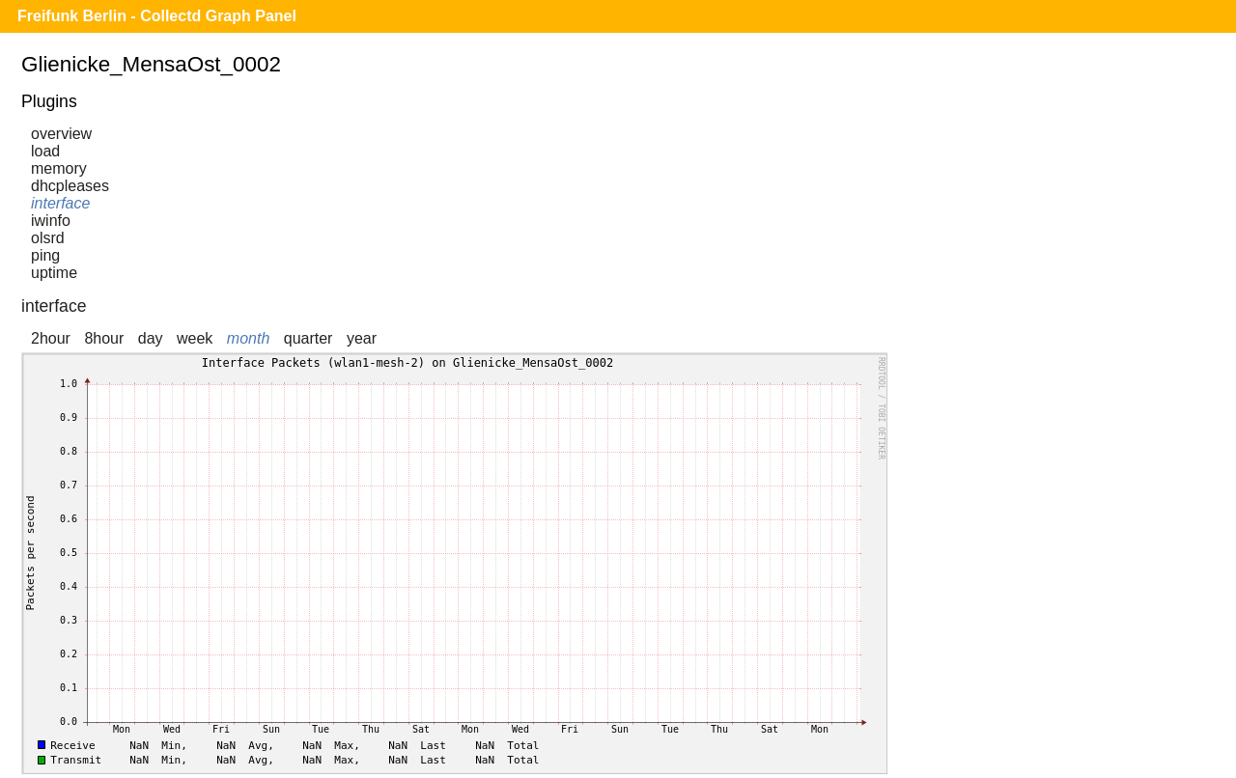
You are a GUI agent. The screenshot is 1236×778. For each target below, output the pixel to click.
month (248, 338)
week (194, 338)
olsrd (48, 238)
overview (61, 133)
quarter (308, 338)
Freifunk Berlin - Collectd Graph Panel (156, 16)
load (45, 151)
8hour (104, 338)
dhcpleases (70, 186)
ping (45, 255)
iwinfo (50, 220)
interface (60, 203)
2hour (50, 338)
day (150, 338)
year (362, 338)
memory (59, 168)
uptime (54, 272)
